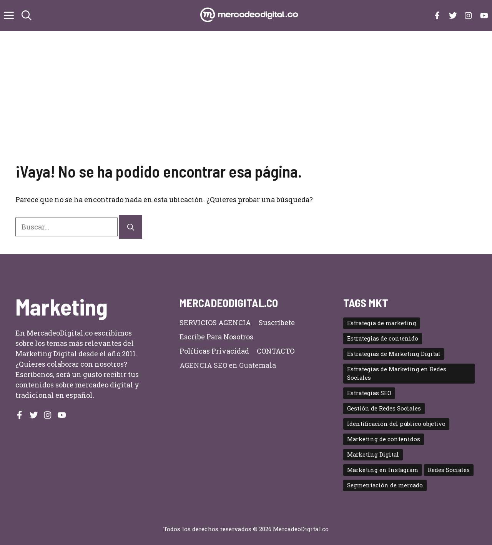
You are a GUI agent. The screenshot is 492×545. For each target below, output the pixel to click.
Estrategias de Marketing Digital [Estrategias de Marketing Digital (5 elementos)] (393, 353)
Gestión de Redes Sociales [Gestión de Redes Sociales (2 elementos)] (384, 408)
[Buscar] (130, 227)
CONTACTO (275, 351)
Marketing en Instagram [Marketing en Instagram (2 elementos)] (382, 470)
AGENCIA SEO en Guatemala (228, 365)
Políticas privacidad (214, 351)
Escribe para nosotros (216, 336)
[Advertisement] (246, 104)
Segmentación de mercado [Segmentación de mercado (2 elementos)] (385, 485)
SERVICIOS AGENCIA (215, 322)
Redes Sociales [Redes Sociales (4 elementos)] (449, 470)
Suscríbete (277, 322)
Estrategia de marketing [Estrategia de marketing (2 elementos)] (381, 323)
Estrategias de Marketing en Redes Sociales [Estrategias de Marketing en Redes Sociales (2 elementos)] (396, 373)
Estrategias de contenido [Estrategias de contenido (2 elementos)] (382, 338)
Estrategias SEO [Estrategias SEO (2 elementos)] (369, 393)
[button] (26, 15)
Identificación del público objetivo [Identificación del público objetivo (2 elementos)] (396, 423)
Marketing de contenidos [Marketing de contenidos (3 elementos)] (383, 439)
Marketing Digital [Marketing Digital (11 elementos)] (373, 454)
